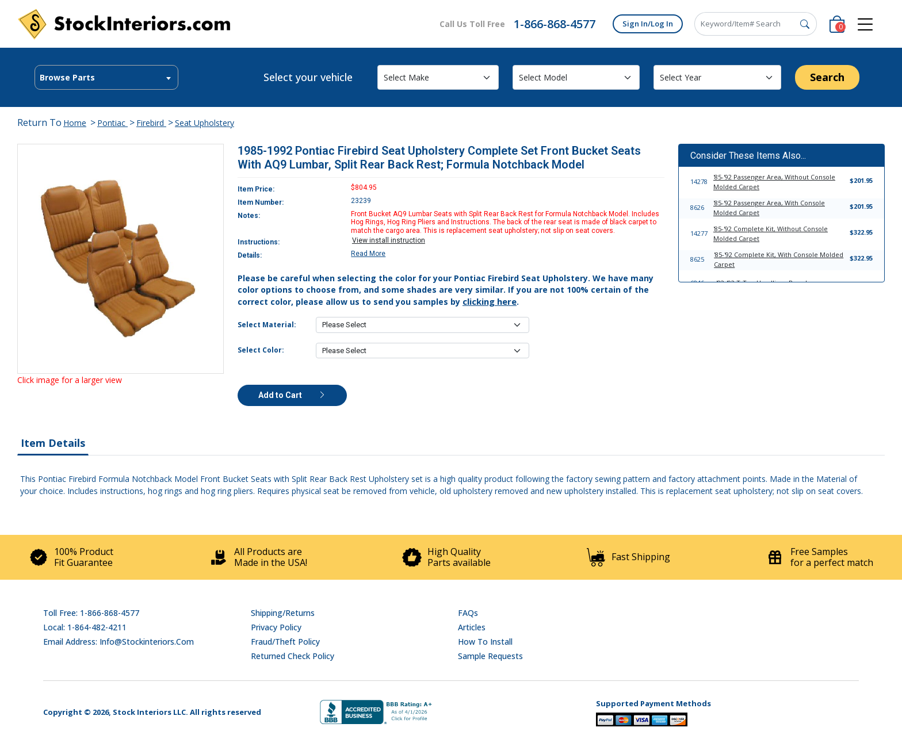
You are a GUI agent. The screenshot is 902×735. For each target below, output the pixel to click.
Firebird (151, 122)
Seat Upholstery (204, 122)
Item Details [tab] (53, 443)
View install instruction (388, 240)
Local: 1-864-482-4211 (85, 627)
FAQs (468, 612)
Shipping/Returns (283, 612)
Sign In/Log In (647, 23)
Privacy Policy (276, 627)
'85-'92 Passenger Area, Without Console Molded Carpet (774, 182)
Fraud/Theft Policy (285, 641)
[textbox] (106, 78)
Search (827, 77)
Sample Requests (490, 655)
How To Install (485, 641)
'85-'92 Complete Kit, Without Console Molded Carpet (770, 233)
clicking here (490, 301)
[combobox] (106, 77)
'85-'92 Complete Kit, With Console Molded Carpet (778, 259)
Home (74, 122)
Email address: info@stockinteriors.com (118, 641)
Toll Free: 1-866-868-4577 (91, 612)
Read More (368, 254)
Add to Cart (292, 395)
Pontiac (112, 122)
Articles (472, 627)
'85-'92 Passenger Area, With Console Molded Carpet (769, 207)
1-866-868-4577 (554, 24)
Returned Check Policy (292, 655)
